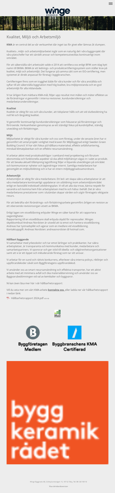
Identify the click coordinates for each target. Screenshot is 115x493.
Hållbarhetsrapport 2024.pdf (27, 298)
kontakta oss (56, 290)
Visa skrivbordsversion (58, 486)
